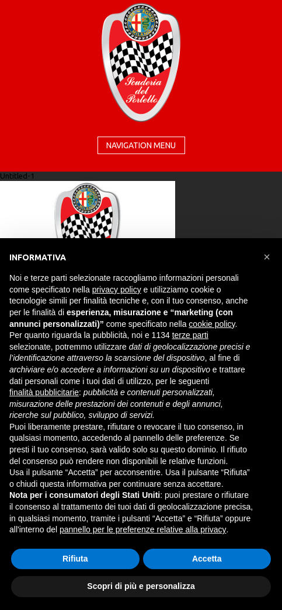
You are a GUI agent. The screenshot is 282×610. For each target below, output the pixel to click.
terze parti (190, 335)
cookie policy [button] (212, 324)
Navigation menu (141, 145)
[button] (266, 257)
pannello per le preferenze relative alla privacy (143, 529)
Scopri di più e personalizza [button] (140, 586)
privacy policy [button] (116, 289)
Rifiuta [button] (75, 558)
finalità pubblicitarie (44, 392)
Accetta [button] (207, 558)
